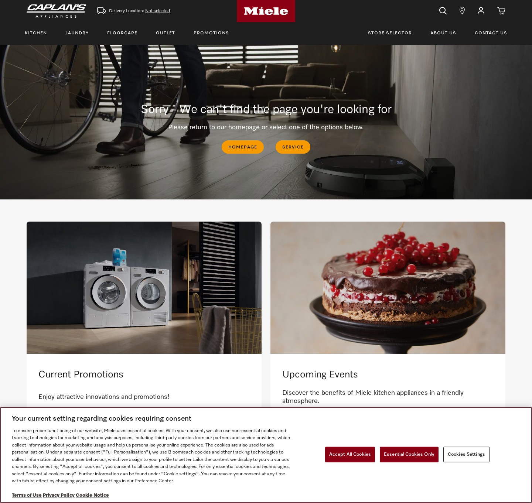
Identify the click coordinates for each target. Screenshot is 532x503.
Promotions (211, 33)
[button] (481, 11)
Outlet (165, 33)
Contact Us (491, 33)
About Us (443, 33)
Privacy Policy (59, 495)
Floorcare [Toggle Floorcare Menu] (122, 33)
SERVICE (293, 147)
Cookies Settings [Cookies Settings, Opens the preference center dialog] (466, 454)
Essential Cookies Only (409, 454)
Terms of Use (27, 495)
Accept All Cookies (350, 454)
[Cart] (501, 11)
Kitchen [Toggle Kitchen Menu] (36, 33)
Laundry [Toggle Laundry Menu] (77, 33)
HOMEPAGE (242, 147)
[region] (266, 455)
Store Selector (390, 33)
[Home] (266, 11)
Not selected (157, 11)
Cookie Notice (92, 495)
